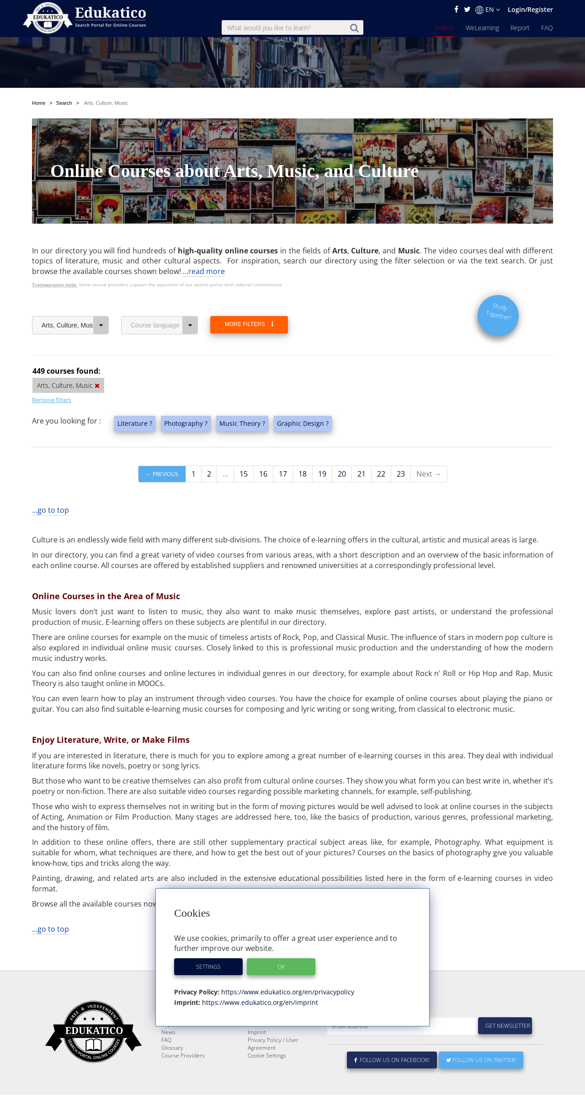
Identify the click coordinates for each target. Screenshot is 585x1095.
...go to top (50, 510)
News (168, 1054)
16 (263, 474)
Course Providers (183, 1077)
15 (243, 474)
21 (361, 474)
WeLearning (482, 27)
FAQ (547, 27)
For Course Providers (274, 1046)
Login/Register (530, 9)
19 (322, 474)
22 (381, 474)
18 (302, 474)
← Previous (162, 474)
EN (487, 9)
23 (401, 474)
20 (342, 474)
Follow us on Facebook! (392, 1082)
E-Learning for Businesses (280, 1038)
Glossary (172, 1070)
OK (281, 967)
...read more (204, 271)
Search (444, 27)
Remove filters (51, 400)
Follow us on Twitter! (481, 1082)
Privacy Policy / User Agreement (273, 1066)
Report (520, 27)
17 (283, 474)
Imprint (257, 1054)
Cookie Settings (267, 1077)
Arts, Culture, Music (75, 325)
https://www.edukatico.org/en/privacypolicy (286, 992)
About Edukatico (268, 1031)
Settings (208, 967)
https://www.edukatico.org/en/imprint (259, 1002)
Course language (164, 325)
